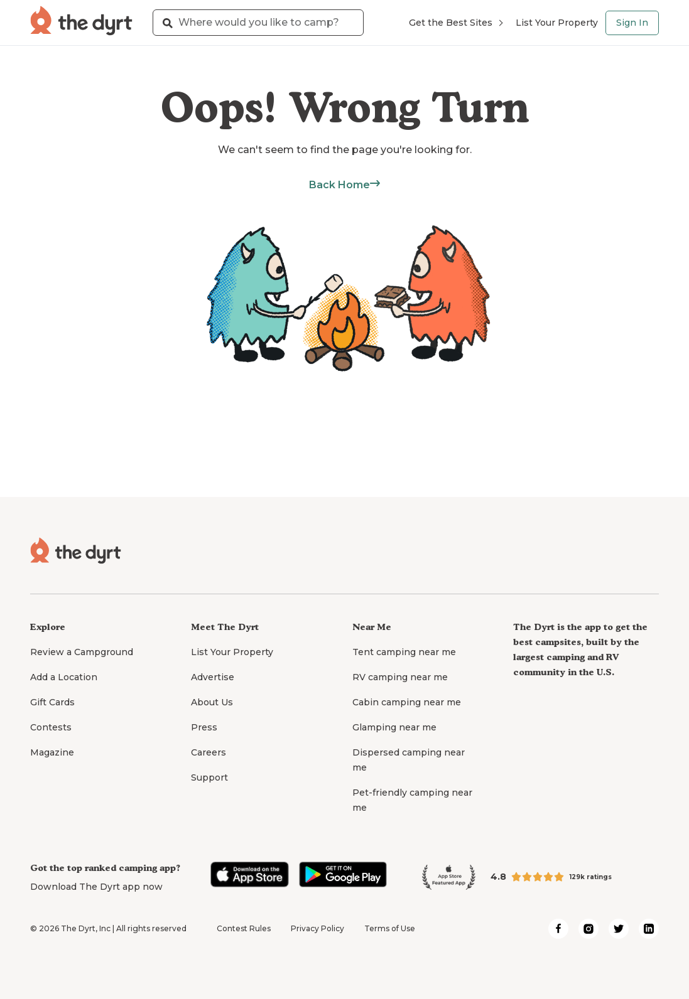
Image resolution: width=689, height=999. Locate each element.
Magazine (52, 752)
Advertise (212, 677)
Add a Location (63, 677)
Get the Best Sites (455, 22)
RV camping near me (400, 677)
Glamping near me (394, 727)
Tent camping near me (404, 652)
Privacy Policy (317, 928)
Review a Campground (81, 652)
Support (209, 777)
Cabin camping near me (406, 702)
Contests (51, 727)
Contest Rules (244, 928)
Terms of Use (389, 928)
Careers (208, 752)
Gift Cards (52, 702)
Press (204, 727)
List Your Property (557, 22)
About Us (212, 702)
